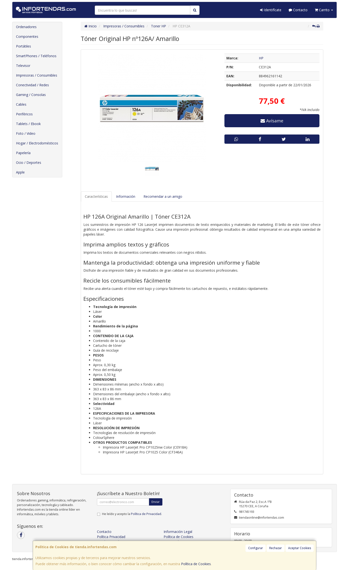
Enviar (155, 502)
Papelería (23, 152)
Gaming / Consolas (31, 94)
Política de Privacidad (146, 514)
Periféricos (24, 114)
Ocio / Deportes (28, 162)
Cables (21, 104)
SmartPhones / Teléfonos (36, 56)
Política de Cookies (196, 564)
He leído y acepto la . (132, 514)
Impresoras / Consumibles (36, 75)
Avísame (272, 121)
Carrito (324, 10)
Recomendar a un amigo (162, 196)
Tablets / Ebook (28, 123)
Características (96, 196)
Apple (20, 172)
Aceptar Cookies (299, 548)
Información (125, 196)
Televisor (23, 65)
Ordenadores (26, 26)
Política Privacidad (111, 536)
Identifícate (270, 10)
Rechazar (275, 548)
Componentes (27, 36)
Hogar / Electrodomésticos (37, 143)
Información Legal (178, 531)
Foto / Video (25, 133)
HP (261, 58)
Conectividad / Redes (32, 85)
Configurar (255, 548)
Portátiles (23, 46)
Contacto (298, 10)
